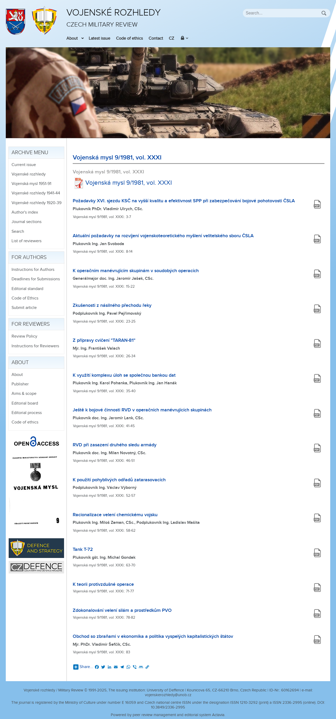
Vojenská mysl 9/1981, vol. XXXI (122, 183)
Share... (83, 667)
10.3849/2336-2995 (168, 707)
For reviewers (31, 324)
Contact (156, 38)
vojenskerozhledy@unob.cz (168, 695)
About (72, 38)
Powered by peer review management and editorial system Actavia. (168, 715)
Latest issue (99, 38)
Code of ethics (129, 38)
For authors (29, 257)
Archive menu (30, 152)
